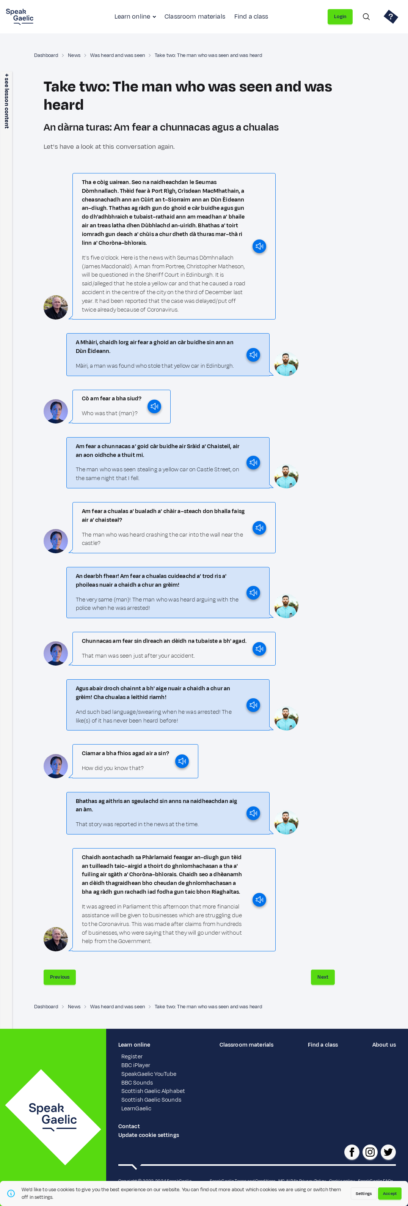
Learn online (132, 16)
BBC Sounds (137, 1083)
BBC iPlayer (136, 1065)
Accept (390, 1193)
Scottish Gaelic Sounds (151, 1100)
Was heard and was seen (117, 55)
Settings (364, 1193)
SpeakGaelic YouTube (149, 1074)
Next (322, 977)
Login (340, 16)
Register (132, 1057)
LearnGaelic (136, 1109)
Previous (59, 977)
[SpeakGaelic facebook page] (351, 1152)
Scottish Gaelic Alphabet (153, 1091)
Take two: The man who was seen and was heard (208, 55)
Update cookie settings (148, 1135)
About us (384, 1045)
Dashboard (46, 55)
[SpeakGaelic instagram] (370, 1152)
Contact (129, 1126)
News (74, 55)
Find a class (251, 16)
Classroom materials (195, 16)
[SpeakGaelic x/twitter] (388, 1152)
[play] (259, 246)
